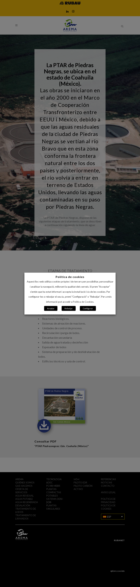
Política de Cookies (83, 301)
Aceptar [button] (51, 308)
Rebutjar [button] (69, 308)
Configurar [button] (88, 308)
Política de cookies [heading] (70, 276)
